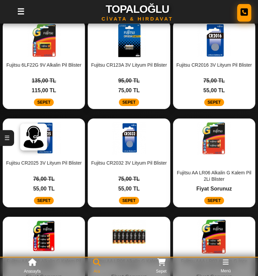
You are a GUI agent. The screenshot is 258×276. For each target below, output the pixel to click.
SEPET (43, 102)
